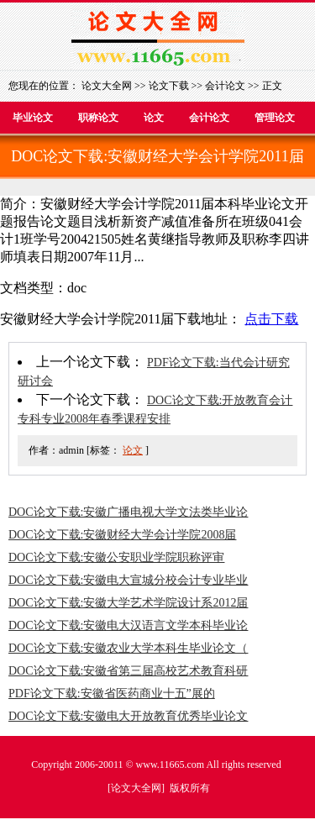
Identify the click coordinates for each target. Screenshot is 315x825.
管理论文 (275, 117)
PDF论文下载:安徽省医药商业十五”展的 (111, 693)
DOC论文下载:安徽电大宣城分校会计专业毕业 (128, 580)
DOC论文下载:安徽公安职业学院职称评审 (116, 557)
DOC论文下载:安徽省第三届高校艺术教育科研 (128, 671)
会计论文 (225, 86)
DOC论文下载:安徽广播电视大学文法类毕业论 (128, 512)
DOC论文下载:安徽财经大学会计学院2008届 (122, 534)
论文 (154, 117)
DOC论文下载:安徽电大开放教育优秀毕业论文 (128, 716)
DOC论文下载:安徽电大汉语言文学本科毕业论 (128, 625)
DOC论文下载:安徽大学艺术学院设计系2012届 (128, 602)
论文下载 (169, 86)
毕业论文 (33, 117)
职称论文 (98, 117)
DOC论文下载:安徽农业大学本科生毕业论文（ (128, 648)
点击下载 (271, 319)
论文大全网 (106, 86)
